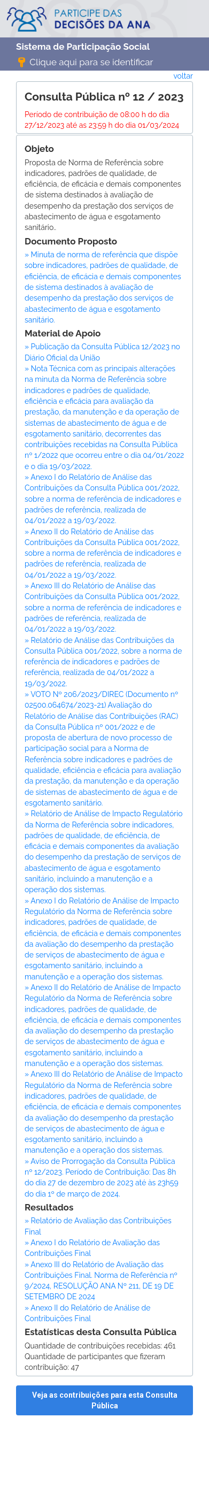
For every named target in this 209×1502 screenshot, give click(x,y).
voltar (183, 76)
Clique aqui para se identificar (84, 61)
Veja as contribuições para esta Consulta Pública (104, 1400)
